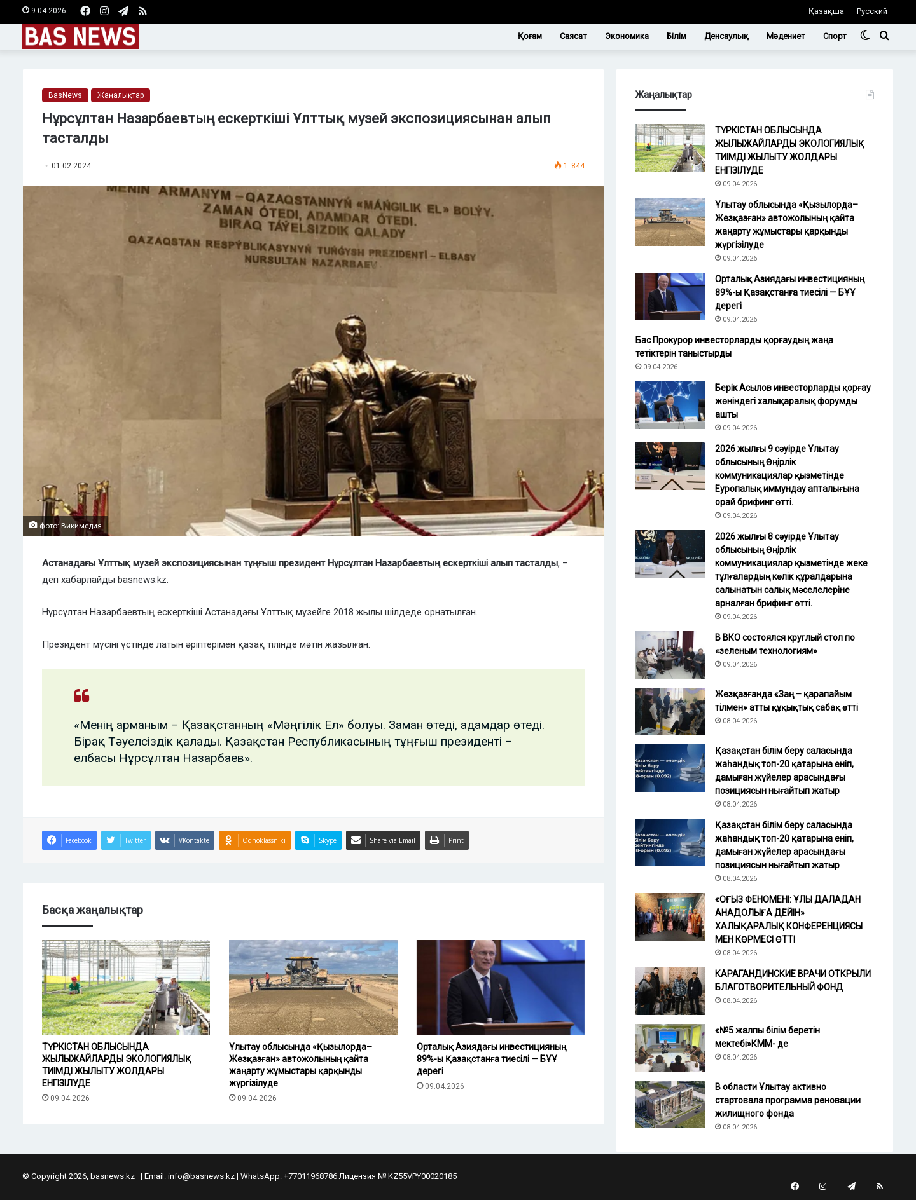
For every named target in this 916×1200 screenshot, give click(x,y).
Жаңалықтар (120, 95)
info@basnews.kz (201, 1176)
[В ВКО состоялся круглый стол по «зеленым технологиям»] (670, 655)
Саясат (573, 36)
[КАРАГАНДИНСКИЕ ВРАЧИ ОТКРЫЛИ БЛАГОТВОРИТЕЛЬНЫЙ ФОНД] (670, 991)
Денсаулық (726, 36)
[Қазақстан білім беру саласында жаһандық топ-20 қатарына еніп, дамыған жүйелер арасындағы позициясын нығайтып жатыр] (670, 768)
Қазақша (826, 11)
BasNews (65, 95)
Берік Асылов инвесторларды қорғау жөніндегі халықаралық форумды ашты (793, 401)
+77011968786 (310, 1176)
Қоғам (530, 36)
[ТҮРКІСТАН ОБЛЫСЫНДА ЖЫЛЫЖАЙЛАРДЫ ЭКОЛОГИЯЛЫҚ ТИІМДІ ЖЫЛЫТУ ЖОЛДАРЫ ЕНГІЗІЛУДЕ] (126, 987)
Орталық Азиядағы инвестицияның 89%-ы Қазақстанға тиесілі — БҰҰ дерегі (491, 1059)
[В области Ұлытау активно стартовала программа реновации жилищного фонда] (670, 1104)
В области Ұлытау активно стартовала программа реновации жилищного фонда (788, 1100)
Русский (872, 11)
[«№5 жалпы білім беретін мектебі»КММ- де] (670, 1048)
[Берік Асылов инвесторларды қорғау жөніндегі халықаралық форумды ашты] (670, 405)
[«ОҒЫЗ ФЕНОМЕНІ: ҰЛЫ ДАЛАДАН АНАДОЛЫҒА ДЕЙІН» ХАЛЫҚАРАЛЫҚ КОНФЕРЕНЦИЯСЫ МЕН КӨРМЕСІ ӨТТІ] (670, 917)
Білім (676, 36)
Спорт (835, 36)
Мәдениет (786, 36)
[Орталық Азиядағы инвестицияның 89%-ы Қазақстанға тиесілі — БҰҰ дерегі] (501, 987)
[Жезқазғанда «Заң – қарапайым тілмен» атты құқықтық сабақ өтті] (670, 711)
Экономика (627, 36)
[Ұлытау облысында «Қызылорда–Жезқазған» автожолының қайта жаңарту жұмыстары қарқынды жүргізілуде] (313, 987)
